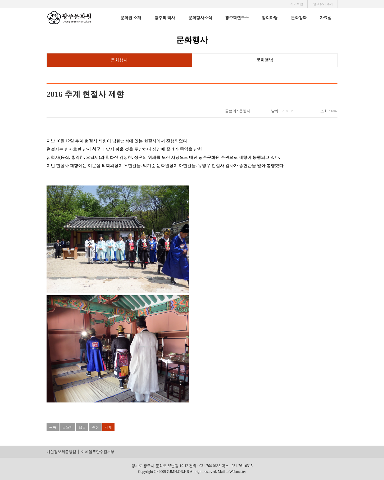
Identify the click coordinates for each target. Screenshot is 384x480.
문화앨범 (264, 60)
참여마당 (270, 18)
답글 (82, 427)
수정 (95, 427)
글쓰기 (67, 427)
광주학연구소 (237, 18)
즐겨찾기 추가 (323, 4)
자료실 (326, 18)
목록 (52, 427)
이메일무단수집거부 (98, 452)
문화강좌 (299, 18)
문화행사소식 (200, 18)
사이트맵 (296, 4)
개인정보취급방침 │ (63, 452)
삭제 (108, 427)
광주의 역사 (164, 18)
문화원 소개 (130, 18)
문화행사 (119, 60)
